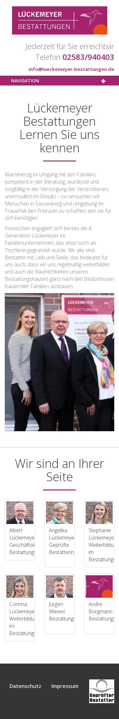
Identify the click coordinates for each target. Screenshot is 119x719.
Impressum (64, 686)
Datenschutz (25, 686)
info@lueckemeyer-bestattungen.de (71, 69)
